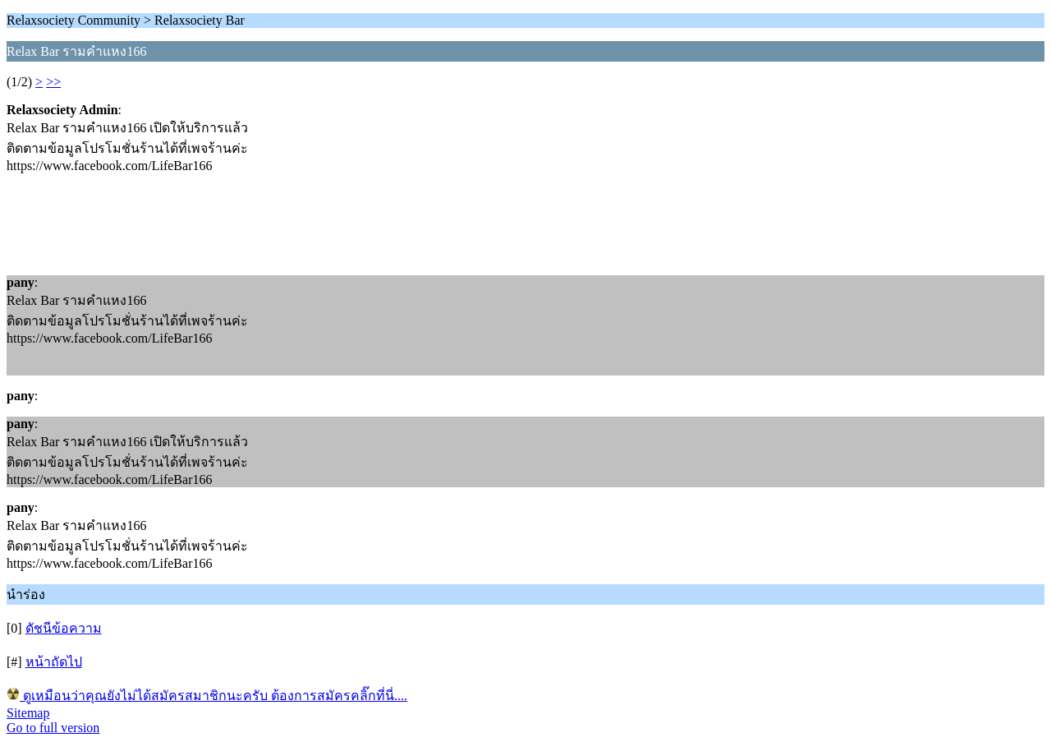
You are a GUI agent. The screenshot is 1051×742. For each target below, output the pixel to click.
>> (53, 82)
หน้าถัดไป (53, 662)
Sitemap (28, 713)
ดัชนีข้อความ (63, 628)
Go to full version (53, 728)
